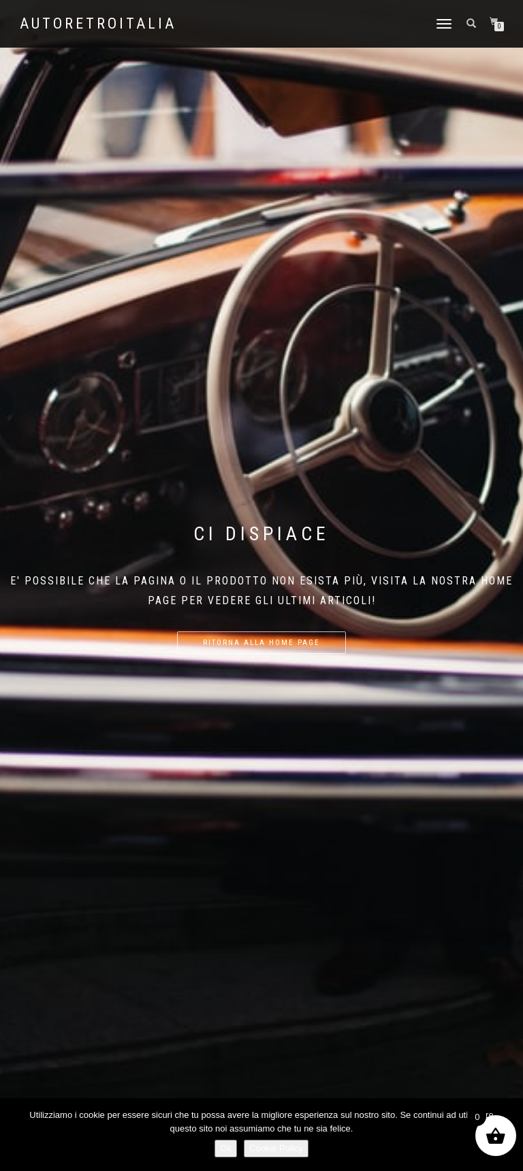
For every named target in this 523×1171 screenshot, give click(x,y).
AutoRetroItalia (98, 24)
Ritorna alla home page (261, 642)
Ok (226, 1148)
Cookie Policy (276, 1148)
